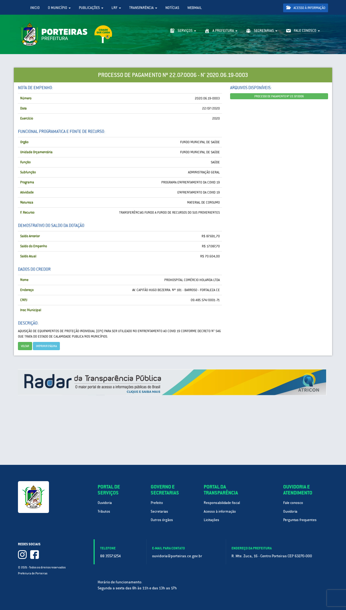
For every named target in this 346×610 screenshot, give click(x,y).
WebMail (194, 7)
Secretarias (159, 511)
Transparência (143, 7)
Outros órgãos (162, 520)
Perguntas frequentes (300, 520)
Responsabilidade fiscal (222, 502)
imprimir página (46, 346)
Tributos (104, 511)
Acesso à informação (305, 7)
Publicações (91, 7)
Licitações (211, 520)
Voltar (25, 346)
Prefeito (157, 502)
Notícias (172, 7)
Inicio (35, 7)
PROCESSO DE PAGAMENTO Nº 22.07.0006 (279, 96)
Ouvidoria (105, 502)
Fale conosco (293, 502)
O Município (59, 7)
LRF (116, 7)
